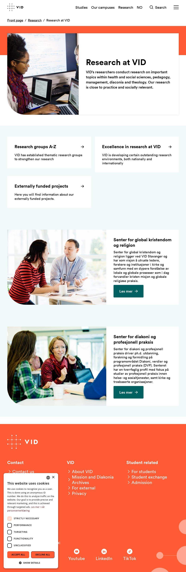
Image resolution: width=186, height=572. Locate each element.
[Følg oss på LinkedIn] (104, 555)
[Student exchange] (146, 477)
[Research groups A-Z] (49, 152)
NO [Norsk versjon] (139, 7)
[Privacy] (76, 493)
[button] (30, 563)
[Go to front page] (15, 7)
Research (125, 7)
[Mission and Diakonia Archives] (93, 479)
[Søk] (158, 7)
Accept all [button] (18, 554)
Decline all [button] (43, 554)
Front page (15, 20)
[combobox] (48, 477)
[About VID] (80, 471)
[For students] (141, 471)
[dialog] (31, 520)
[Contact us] (20, 471)
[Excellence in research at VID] (137, 155)
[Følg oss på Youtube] (76, 555)
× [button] (53, 477)
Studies (81, 7)
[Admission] (139, 482)
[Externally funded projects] (49, 192)
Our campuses (103, 7)
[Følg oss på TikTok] (129, 555)
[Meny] (176, 7)
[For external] (81, 488)
